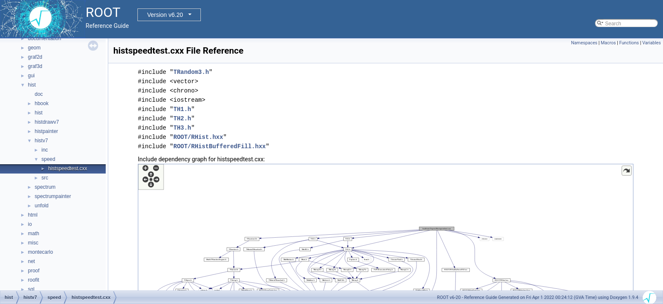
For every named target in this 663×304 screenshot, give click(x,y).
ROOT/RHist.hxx (198, 137)
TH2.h (182, 118)
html (33, 215)
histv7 (41, 141)
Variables (651, 43)
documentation (44, 38)
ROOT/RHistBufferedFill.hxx (219, 146)
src (44, 178)
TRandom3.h (191, 72)
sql (31, 289)
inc (44, 150)
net (31, 261)
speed (48, 159)
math (33, 233)
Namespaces (584, 43)
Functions (629, 43)
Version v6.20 (165, 14)
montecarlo (40, 252)
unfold (42, 206)
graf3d (35, 66)
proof (33, 271)
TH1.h (182, 109)
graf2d (35, 57)
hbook (42, 103)
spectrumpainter (53, 196)
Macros (608, 43)
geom (34, 48)
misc (33, 243)
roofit (33, 280)
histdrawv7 (47, 122)
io (30, 224)
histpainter (46, 131)
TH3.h (182, 128)
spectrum (45, 187)
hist (32, 85)
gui (31, 76)
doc (39, 94)
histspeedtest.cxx (67, 168)
